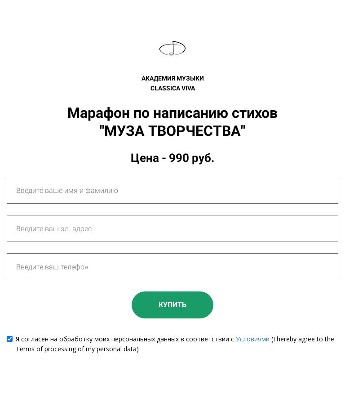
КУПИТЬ (172, 304)
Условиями (253, 339)
